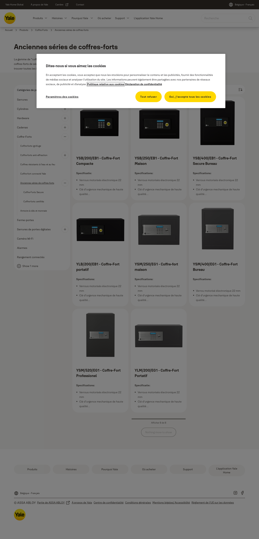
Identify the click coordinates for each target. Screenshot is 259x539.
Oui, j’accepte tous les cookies (190, 96)
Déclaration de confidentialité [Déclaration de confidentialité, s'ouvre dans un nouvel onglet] (143, 84)
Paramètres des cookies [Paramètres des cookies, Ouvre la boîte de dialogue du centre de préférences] (62, 96)
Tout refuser (148, 96)
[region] (131, 81)
